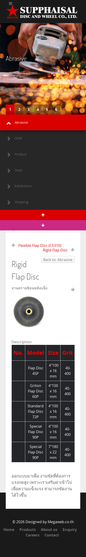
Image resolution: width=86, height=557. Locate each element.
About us (48, 529)
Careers (31, 535)
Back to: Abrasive (57, 259)
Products (26, 529)
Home (8, 529)
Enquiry (68, 529)
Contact (50, 535)
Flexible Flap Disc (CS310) (39, 245)
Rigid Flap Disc (55, 250)
